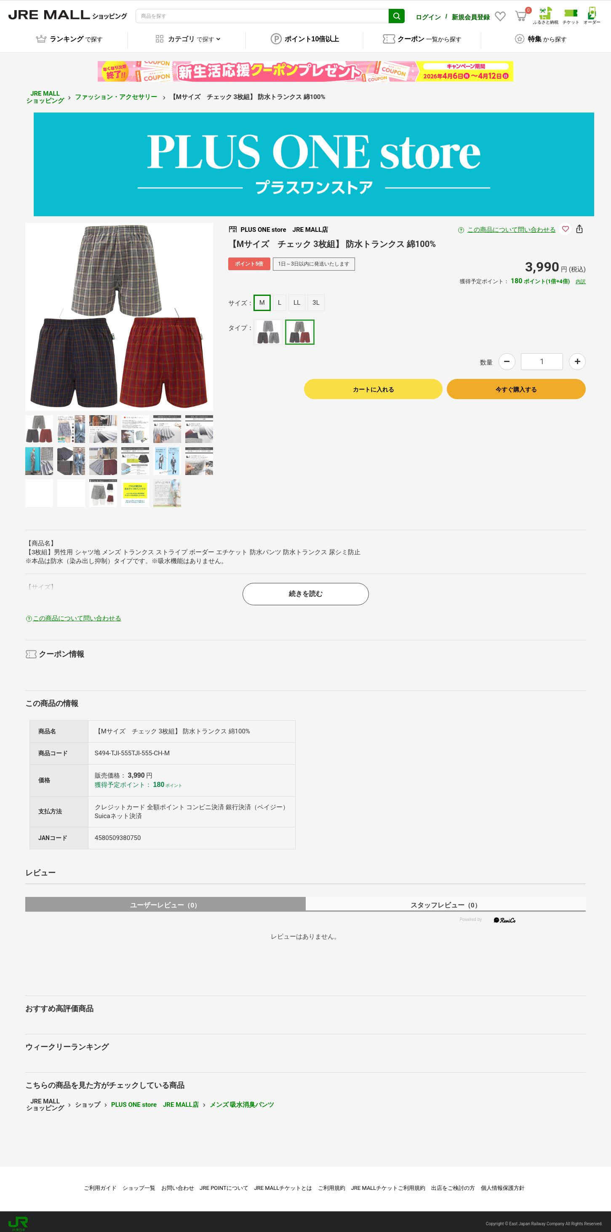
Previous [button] (66, 312)
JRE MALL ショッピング (45, 92)
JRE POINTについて (224, 1183)
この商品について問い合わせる (511, 225)
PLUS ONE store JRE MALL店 (155, 1100)
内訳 (581, 277)
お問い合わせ (177, 1183)
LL (296, 298)
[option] (119, 312)
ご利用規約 (331, 1183)
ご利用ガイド (100, 1183)
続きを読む (306, 589)
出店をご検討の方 (453, 1183)
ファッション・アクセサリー (117, 93)
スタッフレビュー (446, 901)
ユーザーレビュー (165, 901)
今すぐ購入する (516, 384)
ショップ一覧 (139, 1183)
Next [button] (171, 312)
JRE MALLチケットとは (283, 1183)
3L (316, 298)
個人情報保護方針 (503, 1183)
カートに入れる (373, 384)
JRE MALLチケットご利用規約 (388, 1183)
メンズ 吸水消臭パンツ (242, 1100)
